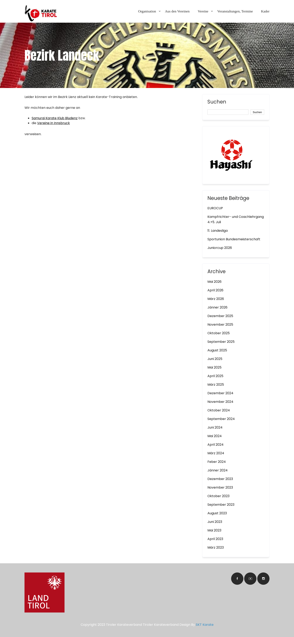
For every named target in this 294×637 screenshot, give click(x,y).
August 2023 (217, 513)
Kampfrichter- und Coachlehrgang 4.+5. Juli (235, 219)
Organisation (147, 11)
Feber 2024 (216, 461)
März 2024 (215, 453)
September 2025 (221, 341)
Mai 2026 (214, 281)
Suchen (216, 102)
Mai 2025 (214, 367)
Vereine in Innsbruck (53, 123)
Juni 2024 (215, 427)
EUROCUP (215, 208)
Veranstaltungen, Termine (235, 11)
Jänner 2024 (217, 470)
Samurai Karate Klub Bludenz (55, 118)
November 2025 (220, 324)
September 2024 (221, 418)
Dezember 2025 (220, 316)
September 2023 (220, 504)
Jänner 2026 (217, 307)
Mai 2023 (214, 530)
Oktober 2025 (218, 333)
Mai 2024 (214, 436)
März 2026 (215, 298)
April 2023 (215, 539)
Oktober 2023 (218, 496)
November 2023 (220, 487)
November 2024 (220, 401)
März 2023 (215, 547)
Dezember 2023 (220, 479)
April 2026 (215, 290)
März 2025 (215, 384)
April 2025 (215, 376)
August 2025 (217, 350)
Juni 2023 (214, 521)
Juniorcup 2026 (219, 247)
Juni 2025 (214, 358)
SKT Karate (205, 624)
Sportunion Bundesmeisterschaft (233, 239)
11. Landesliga (217, 230)
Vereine (203, 11)
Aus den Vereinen (177, 11)
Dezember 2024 (220, 393)
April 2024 (215, 444)
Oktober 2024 (218, 410)
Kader (265, 11)
